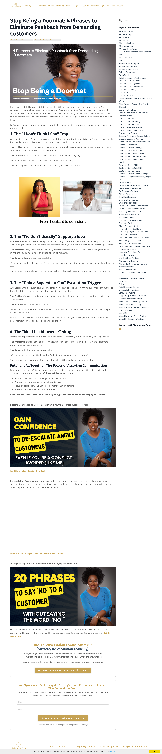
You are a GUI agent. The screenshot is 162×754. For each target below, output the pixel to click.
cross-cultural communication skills (134, 173)
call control (124, 106)
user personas (126, 381)
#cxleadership (126, 35)
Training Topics (64, 5)
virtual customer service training (135, 387)
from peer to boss (128, 271)
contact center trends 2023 (132, 154)
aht (120, 67)
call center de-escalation (131, 93)
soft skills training (128, 358)
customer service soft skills (132, 203)
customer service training (132, 206)
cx (120, 222)
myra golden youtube (129, 332)
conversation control (129, 158)
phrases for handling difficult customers (48, 39)
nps (121, 339)
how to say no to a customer (134, 300)
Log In (124, 5)
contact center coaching (131, 145)
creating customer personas (133, 167)
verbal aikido (125, 384)
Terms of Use (64, 746)
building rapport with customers (130, 88)
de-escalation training (130, 239)
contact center (126, 138)
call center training (128, 103)
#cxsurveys (124, 38)
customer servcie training (132, 180)
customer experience (129, 177)
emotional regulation (129, 251)
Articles (43, 5)
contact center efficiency (131, 148)
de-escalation (125, 226)
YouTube (114, 5)
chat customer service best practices (132, 121)
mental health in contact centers (135, 326)
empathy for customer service (134, 261)
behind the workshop (130, 80)
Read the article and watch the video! (29, 470)
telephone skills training (131, 371)
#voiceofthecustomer (129, 51)
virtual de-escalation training (133, 391)
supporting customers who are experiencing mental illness (134, 363)
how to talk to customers (132, 303)
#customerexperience (130, 31)
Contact (51, 746)
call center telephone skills (132, 99)
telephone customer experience (135, 368)
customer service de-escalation (134, 190)
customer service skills (130, 200)
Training (29, 5)
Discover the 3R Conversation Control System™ (62, 670)
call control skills (127, 109)
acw (121, 61)
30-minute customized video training (133, 56)
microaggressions (127, 329)
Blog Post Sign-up (83, 5)
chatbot (123, 125)
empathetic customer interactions (129, 257)
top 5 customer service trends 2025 (134, 376)
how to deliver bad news (131, 284)
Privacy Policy (79, 746)
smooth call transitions (130, 355)
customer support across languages (131, 218)
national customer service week (135, 336)
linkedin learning (127, 316)
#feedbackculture (128, 44)
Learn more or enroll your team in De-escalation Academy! (40, 553)
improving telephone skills (132, 313)
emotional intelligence (130, 248)
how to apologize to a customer (135, 287)
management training (130, 323)
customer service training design (132, 211)
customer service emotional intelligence (132, 195)
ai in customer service (130, 77)
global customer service (131, 281)
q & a (121, 349)
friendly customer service (131, 268)
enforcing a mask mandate (132, 264)
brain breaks (125, 83)
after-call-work (126, 64)
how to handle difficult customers (21, 39)
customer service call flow (132, 184)
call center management (131, 96)
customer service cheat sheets (134, 187)
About (52, 5)
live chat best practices (130, 319)
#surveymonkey (127, 48)
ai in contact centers (129, 73)
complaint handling (128, 129)
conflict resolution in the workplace (131, 134)
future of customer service (132, 274)
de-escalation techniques (131, 235)
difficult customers (128, 242)
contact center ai (127, 141)
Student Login (101, 5)
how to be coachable (129, 290)
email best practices (129, 245)
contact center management (133, 151)
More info (112, 751)
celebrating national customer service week (134, 114)
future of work (126, 277)
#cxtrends (124, 41)
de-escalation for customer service (132, 231)
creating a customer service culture (133, 163)
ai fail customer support (131, 70)
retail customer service (130, 352)
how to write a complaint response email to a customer (134, 308)
